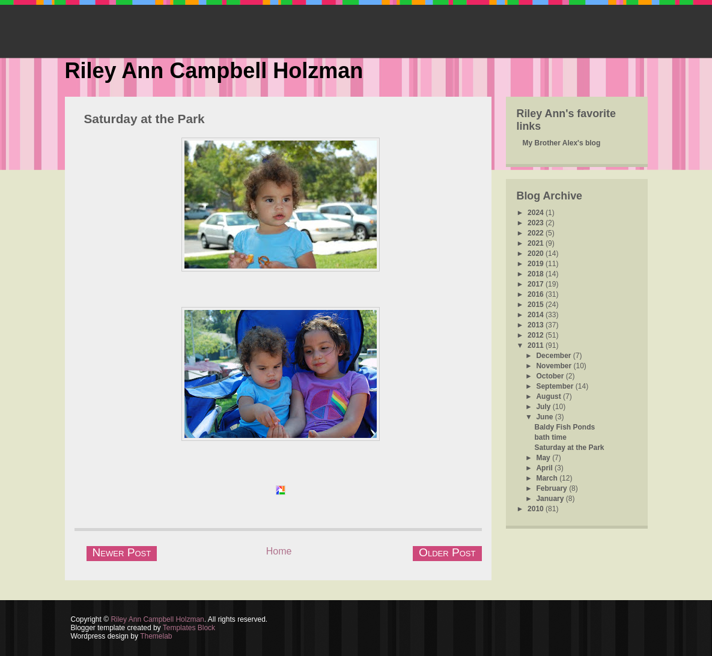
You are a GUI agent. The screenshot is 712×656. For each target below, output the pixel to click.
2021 (537, 243)
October (550, 376)
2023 (537, 223)
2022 (537, 233)
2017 (537, 284)
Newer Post (122, 552)
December (554, 355)
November (554, 366)
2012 (537, 335)
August (549, 396)
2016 (537, 294)
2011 (537, 345)
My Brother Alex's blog (562, 143)
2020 (537, 253)
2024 (537, 212)
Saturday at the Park (144, 119)
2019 (537, 264)
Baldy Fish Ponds (564, 427)
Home (279, 551)
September (555, 386)
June (545, 417)
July (544, 406)
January (550, 498)
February (552, 488)
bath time (550, 437)
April (545, 468)
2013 (537, 325)
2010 (537, 509)
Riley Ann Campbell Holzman (214, 70)
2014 (537, 315)
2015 (537, 304)
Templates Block (189, 628)
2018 (537, 274)
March (547, 478)
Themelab (156, 636)
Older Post (447, 552)
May (544, 458)
